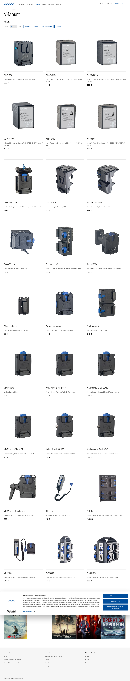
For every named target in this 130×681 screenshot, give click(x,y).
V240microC (10, 138)
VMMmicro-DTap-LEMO (99, 387)
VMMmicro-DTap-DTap (57, 387)
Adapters (35, 26)
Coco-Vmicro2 (53, 264)
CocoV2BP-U (93, 264)
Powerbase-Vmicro (55, 326)
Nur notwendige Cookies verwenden (115, 673)
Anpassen (115, 667)
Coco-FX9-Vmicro (96, 202)
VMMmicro (9, 387)
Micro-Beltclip (11, 326)
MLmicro (8, 75)
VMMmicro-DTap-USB (15, 449)
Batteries (27, 26)
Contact (87, 656)
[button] (101, 3)
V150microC (52, 75)
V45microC (51, 138)
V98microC (92, 138)
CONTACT (117, 3)
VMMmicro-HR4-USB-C (99, 449)
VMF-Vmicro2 (94, 326)
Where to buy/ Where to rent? (53, 656)
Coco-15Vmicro (11, 202)
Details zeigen (27, 677)
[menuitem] (22, 4)
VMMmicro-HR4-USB (56, 449)
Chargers (58, 26)
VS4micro (50, 573)
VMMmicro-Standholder (16, 511)
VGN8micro (93, 511)
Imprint (6, 656)
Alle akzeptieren (115, 662)
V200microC (93, 75)
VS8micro (92, 573)
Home (6, 9)
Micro (12, 26)
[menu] (65, 3)
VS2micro (9, 573)
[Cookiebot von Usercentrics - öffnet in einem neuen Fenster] (11, 677)
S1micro (50, 511)
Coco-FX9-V (51, 202)
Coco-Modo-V (11, 264)
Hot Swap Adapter (47, 26)
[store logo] (9, 3)
